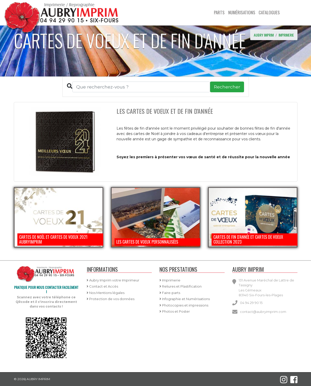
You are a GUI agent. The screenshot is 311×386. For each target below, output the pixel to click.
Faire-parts (169, 293)
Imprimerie (169, 280)
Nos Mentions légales (105, 293)
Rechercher (227, 86)
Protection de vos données (110, 299)
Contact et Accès (102, 286)
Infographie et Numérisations (184, 299)
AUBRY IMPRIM (264, 35)
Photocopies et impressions (183, 305)
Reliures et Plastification (180, 286)
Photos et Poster (174, 311)
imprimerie (286, 35)
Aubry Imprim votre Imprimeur (113, 280)
